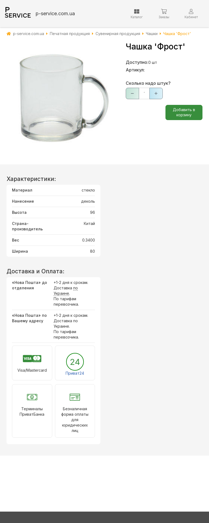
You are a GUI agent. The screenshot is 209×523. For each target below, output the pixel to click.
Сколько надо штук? (148, 83)
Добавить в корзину (184, 112)
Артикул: (135, 70)
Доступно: (137, 62)
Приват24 (75, 373)
